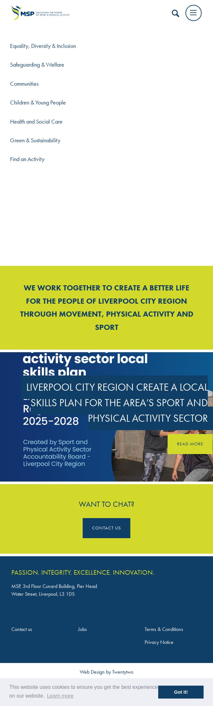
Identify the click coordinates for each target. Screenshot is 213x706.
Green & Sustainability (35, 140)
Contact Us (106, 528)
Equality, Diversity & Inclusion (43, 45)
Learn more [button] (60, 696)
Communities (24, 83)
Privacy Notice (159, 642)
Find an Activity (27, 159)
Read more (190, 444)
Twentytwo (122, 671)
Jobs (82, 629)
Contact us (21, 629)
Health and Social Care (36, 121)
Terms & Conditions (164, 629)
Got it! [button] (181, 692)
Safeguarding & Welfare (37, 64)
